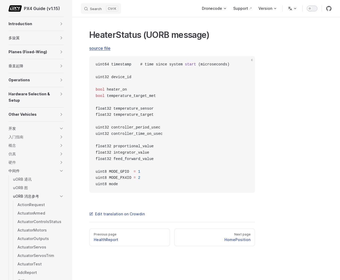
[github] (329, 8)
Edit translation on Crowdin (117, 214)
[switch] (312, 8)
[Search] (101, 8)
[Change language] (292, 8)
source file (99, 48)
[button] (61, 24)
